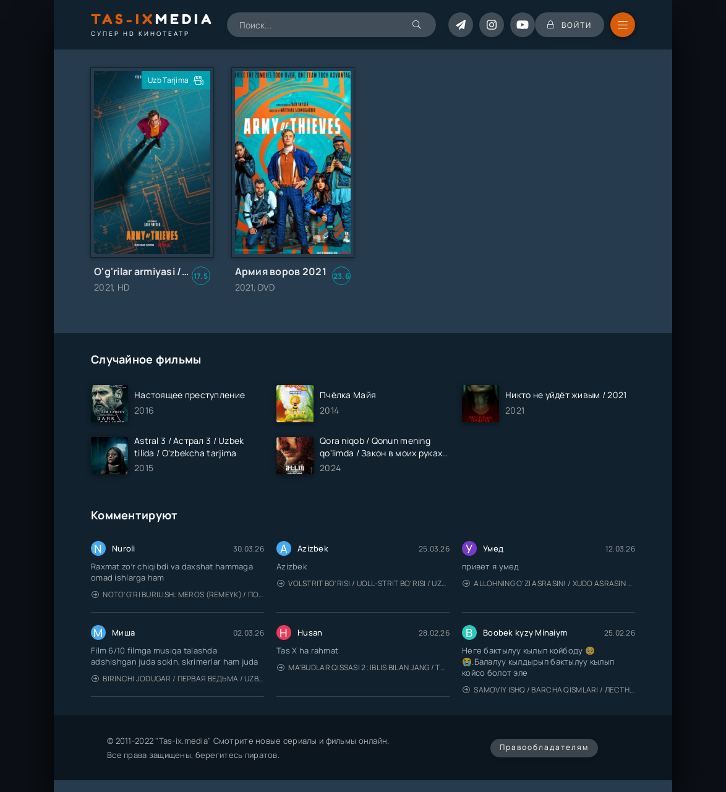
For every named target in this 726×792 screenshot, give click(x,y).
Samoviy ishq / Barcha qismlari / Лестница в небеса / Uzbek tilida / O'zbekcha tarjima (549, 689)
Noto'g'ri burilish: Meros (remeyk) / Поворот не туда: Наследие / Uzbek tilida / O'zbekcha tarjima (178, 594)
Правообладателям (544, 747)
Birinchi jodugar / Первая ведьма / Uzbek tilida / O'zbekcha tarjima (178, 678)
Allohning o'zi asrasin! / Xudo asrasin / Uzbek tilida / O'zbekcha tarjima (549, 583)
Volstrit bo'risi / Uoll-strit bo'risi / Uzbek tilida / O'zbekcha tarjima (363, 583)
